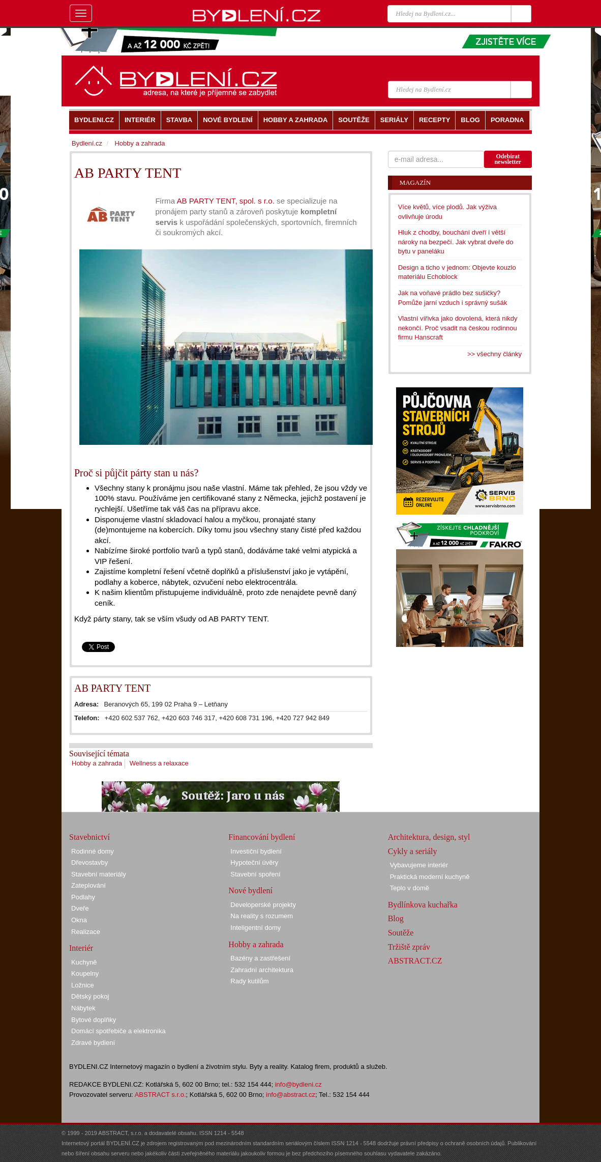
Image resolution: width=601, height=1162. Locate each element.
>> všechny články (494, 354)
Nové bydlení (250, 890)
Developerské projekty (263, 905)
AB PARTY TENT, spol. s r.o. (226, 200)
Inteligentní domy (255, 927)
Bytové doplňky (93, 1020)
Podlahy (83, 897)
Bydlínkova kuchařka (423, 904)
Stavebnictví (89, 837)
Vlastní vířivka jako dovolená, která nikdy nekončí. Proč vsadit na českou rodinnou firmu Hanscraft (458, 328)
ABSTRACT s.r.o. (160, 1094)
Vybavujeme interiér (419, 865)
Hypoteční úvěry (254, 862)
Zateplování (88, 885)
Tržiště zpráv (409, 947)
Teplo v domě (409, 888)
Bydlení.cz (87, 143)
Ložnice (82, 985)
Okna (79, 920)
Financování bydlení (261, 837)
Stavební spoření (255, 874)
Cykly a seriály (412, 851)
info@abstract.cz (290, 1094)
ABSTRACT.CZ (415, 960)
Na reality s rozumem (261, 916)
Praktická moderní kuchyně (430, 877)
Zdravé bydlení (93, 1042)
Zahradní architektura (261, 970)
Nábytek (83, 1008)
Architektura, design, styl (429, 837)
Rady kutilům (249, 981)
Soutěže (401, 932)
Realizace (85, 932)
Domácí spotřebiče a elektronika (118, 1031)
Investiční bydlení (255, 851)
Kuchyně (84, 962)
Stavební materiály (98, 874)
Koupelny (85, 973)
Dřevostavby (89, 862)
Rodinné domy (92, 851)
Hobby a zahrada (97, 763)
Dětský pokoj (90, 996)
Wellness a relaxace (159, 763)
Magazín (415, 182)
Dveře (80, 908)
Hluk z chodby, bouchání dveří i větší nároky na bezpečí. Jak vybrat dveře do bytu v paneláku (456, 242)
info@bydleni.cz (298, 1084)
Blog (396, 918)
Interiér (81, 948)
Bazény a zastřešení (260, 958)
